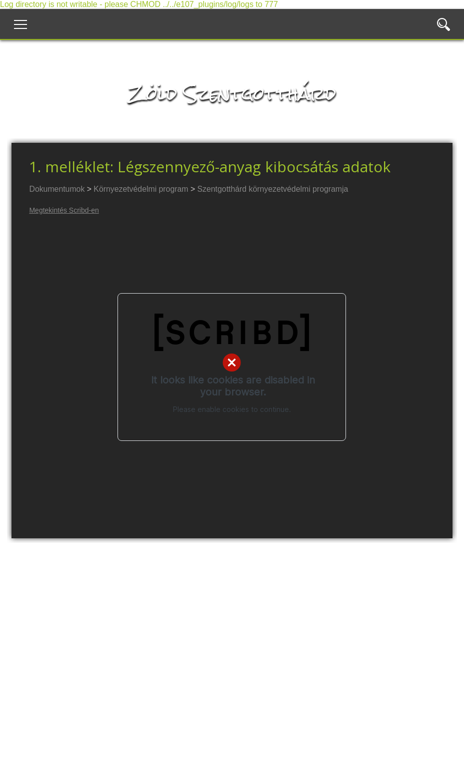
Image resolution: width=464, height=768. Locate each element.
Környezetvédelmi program (141, 189)
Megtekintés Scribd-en (63, 210)
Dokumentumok (56, 189)
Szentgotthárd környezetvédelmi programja (273, 189)
